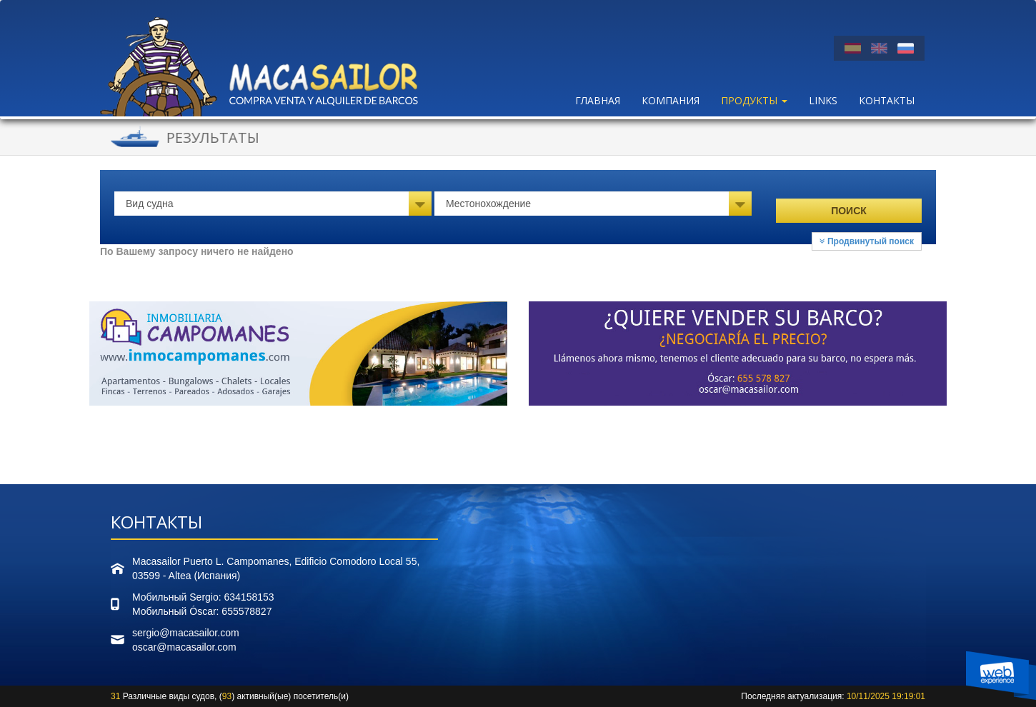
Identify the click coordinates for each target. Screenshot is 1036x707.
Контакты (887, 100)
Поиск (849, 210)
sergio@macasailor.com (185, 632)
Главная (597, 100)
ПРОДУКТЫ (754, 100)
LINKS (823, 100)
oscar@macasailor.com (184, 647)
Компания (670, 100)
